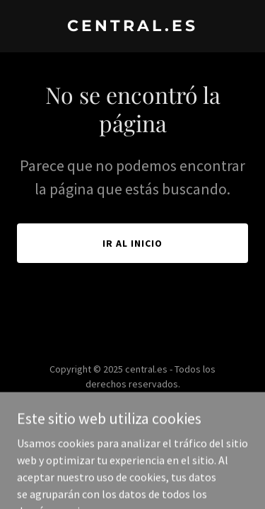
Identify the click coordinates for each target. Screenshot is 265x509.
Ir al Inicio (132, 243)
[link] (132, 27)
